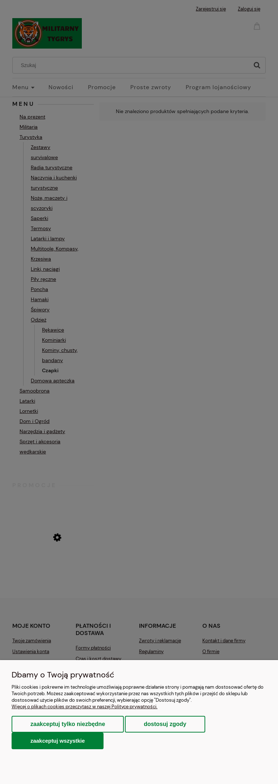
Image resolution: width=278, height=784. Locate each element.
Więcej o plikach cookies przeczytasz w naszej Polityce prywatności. (84, 707)
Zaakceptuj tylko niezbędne (67, 724)
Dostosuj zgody (165, 724)
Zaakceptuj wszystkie (57, 741)
